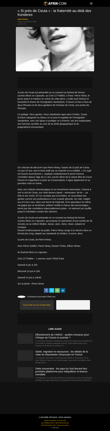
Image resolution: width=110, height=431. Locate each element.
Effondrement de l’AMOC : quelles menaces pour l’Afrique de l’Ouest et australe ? (62, 336)
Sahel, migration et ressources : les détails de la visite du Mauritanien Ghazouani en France (61, 353)
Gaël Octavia (23, 19)
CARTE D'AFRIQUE (50, 420)
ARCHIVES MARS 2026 (48, 425)
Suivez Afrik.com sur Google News (37, 305)
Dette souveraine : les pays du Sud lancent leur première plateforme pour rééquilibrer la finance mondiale (61, 371)
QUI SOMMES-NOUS (47, 423)
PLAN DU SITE (61, 420)
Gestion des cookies (63, 425)
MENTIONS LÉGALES (62, 423)
